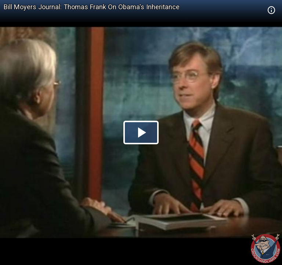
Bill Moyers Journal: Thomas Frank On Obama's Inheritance (92, 7)
